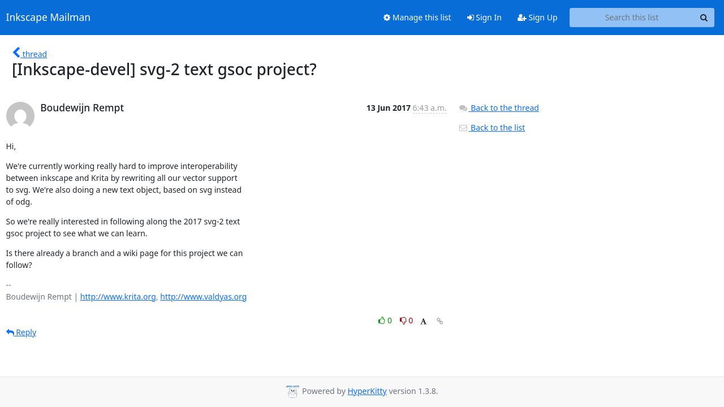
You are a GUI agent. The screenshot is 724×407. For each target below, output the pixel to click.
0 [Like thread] (386, 320)
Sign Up (538, 17)
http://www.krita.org (118, 296)
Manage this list (417, 17)
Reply (21, 332)
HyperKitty (366, 391)
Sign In (484, 17)
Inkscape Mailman (48, 17)
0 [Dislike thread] (406, 320)
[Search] (704, 17)
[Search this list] (632, 17)
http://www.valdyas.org (203, 296)
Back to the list (491, 127)
